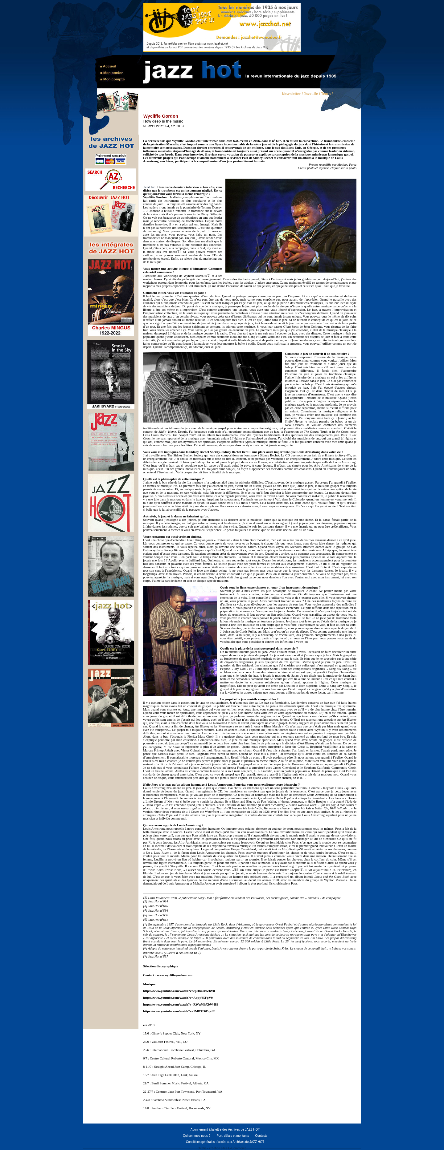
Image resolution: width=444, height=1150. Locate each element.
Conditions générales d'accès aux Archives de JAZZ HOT (225, 1142)
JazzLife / (312, 94)
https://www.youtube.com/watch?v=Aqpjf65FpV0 (178, 997)
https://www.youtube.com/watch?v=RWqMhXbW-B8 (180, 1004)
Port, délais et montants (232, 1135)
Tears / (327, 94)
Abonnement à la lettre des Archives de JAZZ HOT (225, 1129)
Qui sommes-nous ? (196, 1135)
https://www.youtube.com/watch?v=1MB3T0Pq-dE (179, 1011)
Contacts (261, 1135)
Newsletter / (292, 94)
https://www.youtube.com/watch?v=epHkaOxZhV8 (179, 991)
